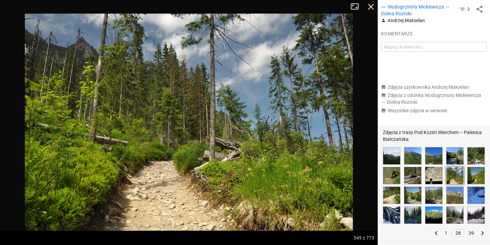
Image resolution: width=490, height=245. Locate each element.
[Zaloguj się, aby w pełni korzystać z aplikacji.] (463, 9)
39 (471, 233)
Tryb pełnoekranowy (357, 7)
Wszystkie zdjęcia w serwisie (414, 110)
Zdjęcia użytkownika (425, 87)
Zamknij (371, 7)
